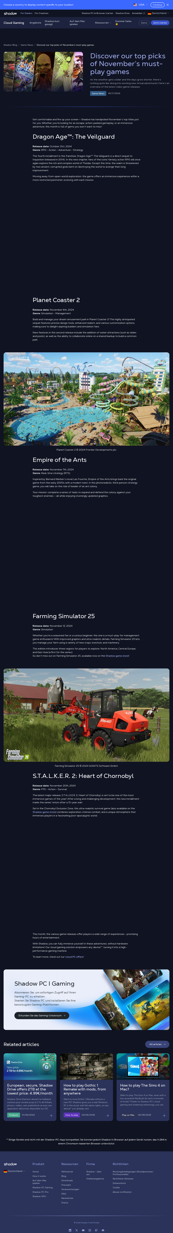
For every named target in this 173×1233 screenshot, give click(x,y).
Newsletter (67, 1198)
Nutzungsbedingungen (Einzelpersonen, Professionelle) (133, 1173)
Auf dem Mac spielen (77, 23)
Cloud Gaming (14, 23)
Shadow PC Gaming (42, 1187)
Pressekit (66, 1185)
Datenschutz (119, 1183)
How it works (39, 1176)
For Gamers (26, 13)
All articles (157, 1044)
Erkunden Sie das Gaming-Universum (42, 1015)
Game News (27, 45)
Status (64, 1202)
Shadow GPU (39, 1196)
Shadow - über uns (93, 1173)
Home (35, 1171)
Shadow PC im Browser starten (97, 13)
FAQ (63, 1193)
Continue (157, 4)
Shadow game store (117, 655)
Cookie (116, 1187)
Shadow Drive (123, 13)
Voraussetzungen (70, 1189)
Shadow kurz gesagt (52, 23)
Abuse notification (122, 1192)
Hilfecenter (67, 1171)
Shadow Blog (10, 45)
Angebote (35, 22)
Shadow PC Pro (40, 1192)
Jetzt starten (160, 22)
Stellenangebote (95, 1178)
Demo (144, 22)
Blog (63, 1176)
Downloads (67, 1180)
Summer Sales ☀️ (123, 23)
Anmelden (138, 13)
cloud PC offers (74, 956)
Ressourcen (103, 22)
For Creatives (41, 13)
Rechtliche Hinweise (123, 1178)
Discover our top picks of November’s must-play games (65, 45)
